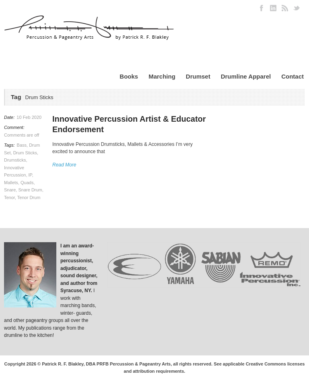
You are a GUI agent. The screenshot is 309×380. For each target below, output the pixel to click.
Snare (10, 189)
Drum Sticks (25, 152)
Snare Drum (30, 189)
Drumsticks (15, 160)
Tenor (9, 197)
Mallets (11, 182)
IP (30, 174)
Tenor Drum (28, 197)
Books (128, 76)
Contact (292, 76)
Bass (22, 145)
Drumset (198, 76)
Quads (27, 182)
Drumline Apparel (246, 76)
